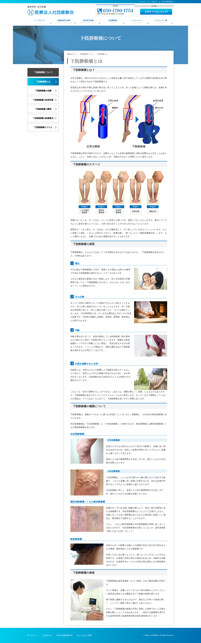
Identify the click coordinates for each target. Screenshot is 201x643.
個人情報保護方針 (168, 1)
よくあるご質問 (85, 635)
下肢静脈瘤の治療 (43, 91)
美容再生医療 (88, 21)
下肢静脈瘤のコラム (43, 127)
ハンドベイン (136, 21)
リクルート (142, 1)
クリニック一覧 (161, 21)
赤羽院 (115, 6)
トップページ (39, 21)
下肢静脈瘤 (112, 21)
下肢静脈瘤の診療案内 (43, 118)
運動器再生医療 (64, 21)
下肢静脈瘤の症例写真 (43, 100)
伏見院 (154, 6)
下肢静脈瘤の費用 (43, 109)
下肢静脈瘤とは (43, 82)
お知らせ (154, 1)
